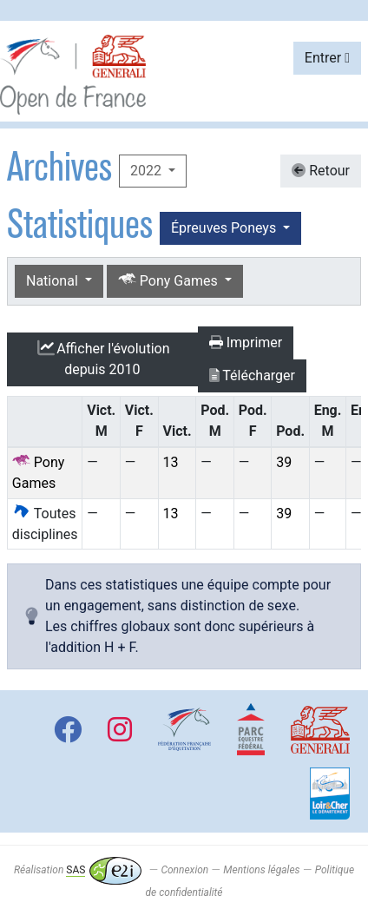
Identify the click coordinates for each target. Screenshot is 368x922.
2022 (147, 170)
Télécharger (252, 375)
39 (284, 462)
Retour (321, 170)
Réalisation (77, 870)
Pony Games (169, 280)
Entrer (327, 57)
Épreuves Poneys (225, 228)
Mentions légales (261, 870)
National (54, 281)
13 (171, 462)
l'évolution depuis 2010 (102, 358)
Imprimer (246, 342)
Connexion (184, 870)
